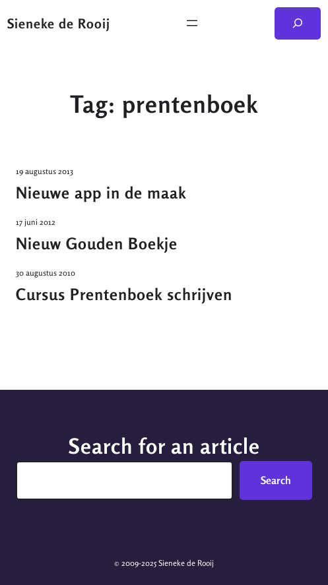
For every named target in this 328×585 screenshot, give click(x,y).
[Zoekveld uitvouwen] (298, 23)
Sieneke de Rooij (58, 23)
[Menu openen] (192, 23)
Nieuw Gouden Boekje (97, 243)
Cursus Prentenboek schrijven (124, 294)
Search (276, 480)
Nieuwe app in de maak (101, 192)
